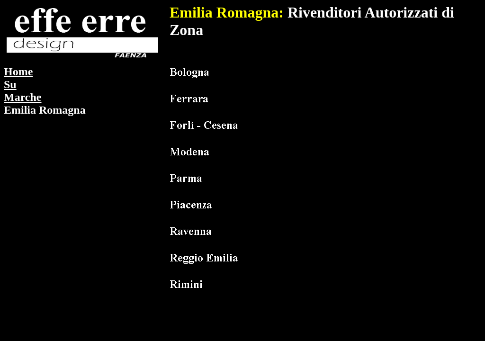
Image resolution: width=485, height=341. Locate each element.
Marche (23, 97)
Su (10, 84)
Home (18, 71)
